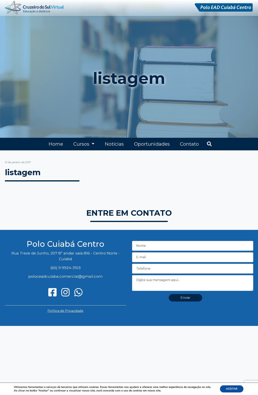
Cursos (81, 144)
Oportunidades (152, 144)
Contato (189, 144)
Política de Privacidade (65, 311)
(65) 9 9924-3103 (65, 267)
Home (55, 144)
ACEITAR (232, 389)
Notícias (114, 144)
